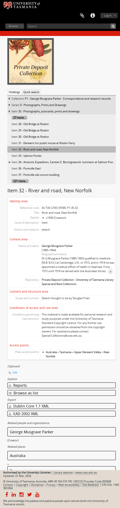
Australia (51, 352)
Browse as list (23, 392)
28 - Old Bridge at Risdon (33, 124)
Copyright (22, 485)
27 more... (19, 118)
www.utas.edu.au (86, 472)
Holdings (14, 92)
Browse (13, 26)
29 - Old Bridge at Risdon (33, 130)
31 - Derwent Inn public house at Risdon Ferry (46, 143)
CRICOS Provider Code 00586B (92, 481)
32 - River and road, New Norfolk (38, 149)
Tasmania (65, 352)
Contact (8, 485)
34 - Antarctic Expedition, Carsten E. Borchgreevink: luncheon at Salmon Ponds (67, 162)
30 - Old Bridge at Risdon (33, 137)
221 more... (20, 181)
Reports (18, 385)
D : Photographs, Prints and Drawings (43, 105)
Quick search (31, 92)
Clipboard (82, 15)
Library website (63, 472)
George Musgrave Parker (57, 246)
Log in (108, 15)
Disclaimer (37, 485)
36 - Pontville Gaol (29, 168)
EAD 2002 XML (23, 413)
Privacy (51, 485)
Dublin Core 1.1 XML (29, 406)
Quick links (92, 15)
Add (14, 372)
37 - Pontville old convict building (38, 175)
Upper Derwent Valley (87, 352)
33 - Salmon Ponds (29, 156)
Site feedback (90, 485)
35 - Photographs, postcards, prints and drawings (49, 111)
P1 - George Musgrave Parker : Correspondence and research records (68, 98)
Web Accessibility (69, 485)
